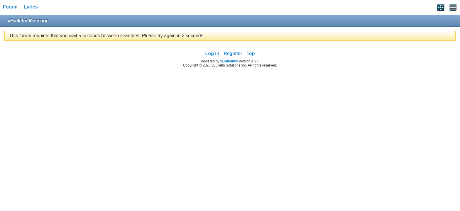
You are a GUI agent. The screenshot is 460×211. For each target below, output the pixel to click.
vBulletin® (229, 61)
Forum (10, 6)
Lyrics (31, 6)
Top (250, 53)
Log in (212, 53)
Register (233, 53)
